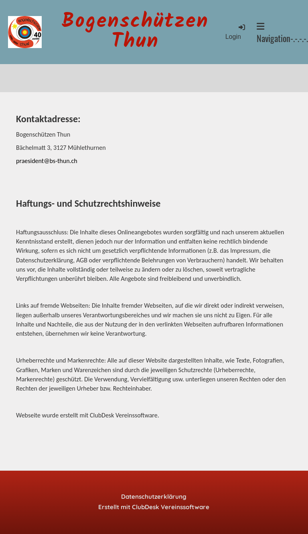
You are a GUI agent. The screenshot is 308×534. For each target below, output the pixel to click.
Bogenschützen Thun (135, 32)
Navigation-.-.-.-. (282, 33)
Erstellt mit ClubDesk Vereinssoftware (153, 507)
